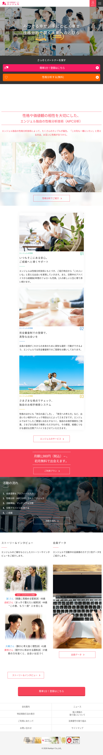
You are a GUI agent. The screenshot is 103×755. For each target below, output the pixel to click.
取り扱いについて (77, 713)
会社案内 (26, 706)
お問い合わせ (26, 728)
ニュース (77, 706)
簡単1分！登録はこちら (52, 68)
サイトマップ (77, 728)
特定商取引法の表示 (26, 713)
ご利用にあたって (26, 720)
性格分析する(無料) (53, 77)
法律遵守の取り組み (77, 720)
